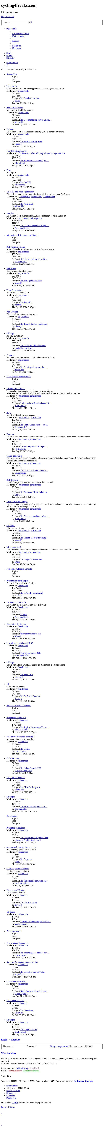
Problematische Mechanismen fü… (35, 403)
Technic (9, 129)
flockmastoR (24, 153)
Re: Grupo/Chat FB (28, 1029)
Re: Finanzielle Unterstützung (33, 538)
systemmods (23, 91)
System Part (11, 74)
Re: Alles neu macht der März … (34, 516)
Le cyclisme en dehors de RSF (19, 643)
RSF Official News (14, 108)
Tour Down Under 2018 (30, 653)
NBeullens (19, 163)
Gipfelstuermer (46, 153)
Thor (17, 562)
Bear (17, 100)
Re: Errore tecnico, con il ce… (33, 806)
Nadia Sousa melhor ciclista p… (34, 991)
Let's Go (18, 1013)
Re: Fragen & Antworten (31, 559)
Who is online (8, 1053)
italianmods (24, 396)
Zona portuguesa (13, 931)
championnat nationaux (30, 634)
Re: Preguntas (26, 859)
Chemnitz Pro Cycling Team (27, 840)
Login (4, 1039)
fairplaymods (36, 218)
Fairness (10, 434)
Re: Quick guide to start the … (33, 367)
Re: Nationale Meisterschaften (33, 492)
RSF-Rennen (12, 480)
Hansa (17, 144)
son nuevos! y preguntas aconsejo (21, 847)
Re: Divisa (25, 749)
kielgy (17, 494)
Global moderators (31, 1071)
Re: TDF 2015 (26, 674)
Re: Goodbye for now (29, 98)
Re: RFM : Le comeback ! (31, 593)
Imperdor (19, 974)
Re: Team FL (26, 302)
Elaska (17, 595)
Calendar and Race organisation (20, 192)
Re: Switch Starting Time (31, 141)
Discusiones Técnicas (15, 890)
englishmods (23, 252)
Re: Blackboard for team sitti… (34, 259)
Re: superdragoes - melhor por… (34, 953)
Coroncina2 (20, 751)
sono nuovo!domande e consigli (20, 737)
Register (15, 1039)
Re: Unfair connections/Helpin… (34, 225)
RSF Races (11, 268)
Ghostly (18, 326)
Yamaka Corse (20, 730)
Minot (17, 636)
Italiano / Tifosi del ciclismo (18, 705)
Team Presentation (14, 290)
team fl (18, 283)
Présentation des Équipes (17, 581)
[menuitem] (20, 33)
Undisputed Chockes (83, 1081)
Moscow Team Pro (23, 770)
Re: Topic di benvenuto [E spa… (34, 727)
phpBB (15, 1102)
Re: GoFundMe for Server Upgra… (35, 120)
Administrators (15, 1071)
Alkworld (35, 153)
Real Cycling (12, 312)
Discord (23, 614)
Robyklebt (19, 790)
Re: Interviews (26, 1010)
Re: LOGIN (25, 182)
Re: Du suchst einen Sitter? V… (34, 470)
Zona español (12, 816)
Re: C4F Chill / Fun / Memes (33, 345)
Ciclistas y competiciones (17, 868)
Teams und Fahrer (14, 456)
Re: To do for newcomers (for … (34, 160)
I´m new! (10, 355)
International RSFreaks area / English (22, 235)
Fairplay (10, 213)
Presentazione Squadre (16, 717)
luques (17, 905)
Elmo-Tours (20, 405)
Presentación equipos (15, 828)
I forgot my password (59, 1046)
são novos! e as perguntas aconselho (22, 962)
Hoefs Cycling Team (23, 348)
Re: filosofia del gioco (30, 787)
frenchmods (23, 585)
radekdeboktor (21, 924)
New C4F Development (16, 151)
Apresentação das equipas (17, 943)
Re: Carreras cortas (28, 902)
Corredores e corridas (15, 981)
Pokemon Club (21, 228)
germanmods (35, 396)
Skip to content (7, 16)
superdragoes (20, 955)
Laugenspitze (20, 473)
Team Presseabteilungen (16, 501)
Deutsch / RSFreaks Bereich (18, 376)
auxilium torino (21, 883)
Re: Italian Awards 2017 (30, 768)
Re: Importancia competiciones (33, 881)
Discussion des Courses (16, 624)
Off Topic (10, 333)
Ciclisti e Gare (12, 758)
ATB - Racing (22, 1068)
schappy (18, 677)
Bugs (8, 170)
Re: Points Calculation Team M (34, 425)
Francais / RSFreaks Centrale (19, 569)
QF (7, 684)
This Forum (11, 86)
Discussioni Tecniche (15, 777)
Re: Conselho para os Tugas (32, 972)
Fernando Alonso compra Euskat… (35, 921)
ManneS (18, 122)
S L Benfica (20, 1032)
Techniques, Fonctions (16, 602)
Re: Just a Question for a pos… (33, 446)
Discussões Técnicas (15, 1000)
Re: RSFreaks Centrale (30, 696)
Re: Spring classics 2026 (31, 281)
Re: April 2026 (26, 204)
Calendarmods (49, 196)
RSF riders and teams (15, 247)
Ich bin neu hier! (13, 547)
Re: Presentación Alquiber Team (34, 837)
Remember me (78, 1046)
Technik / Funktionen (15, 388)
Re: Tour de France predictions (33, 324)
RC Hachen (20, 449)
